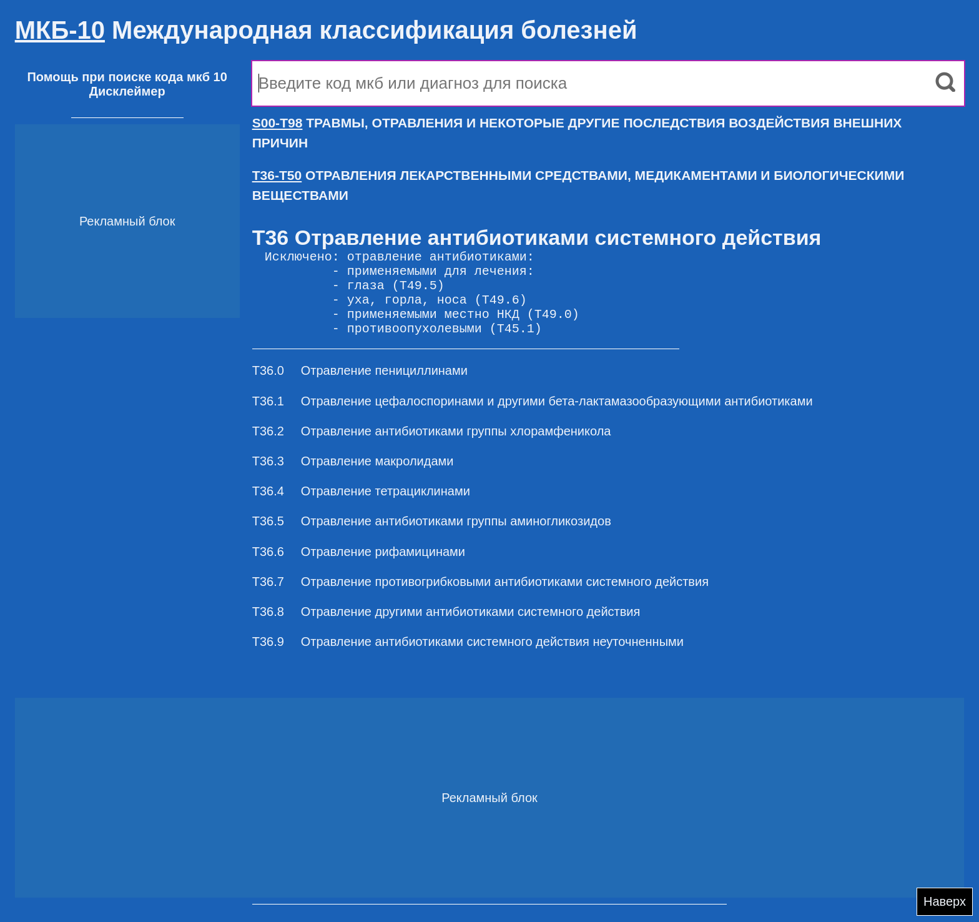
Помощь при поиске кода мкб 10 (127, 77)
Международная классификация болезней (326, 30)
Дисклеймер (127, 91)
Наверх (944, 901)
